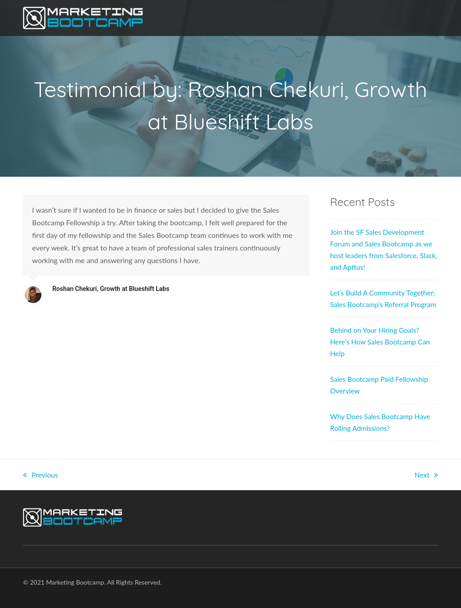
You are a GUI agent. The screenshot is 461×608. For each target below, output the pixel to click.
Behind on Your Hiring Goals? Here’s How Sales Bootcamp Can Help (381, 353)
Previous (41, 486)
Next (426, 486)
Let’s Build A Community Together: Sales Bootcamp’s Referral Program (373, 304)
